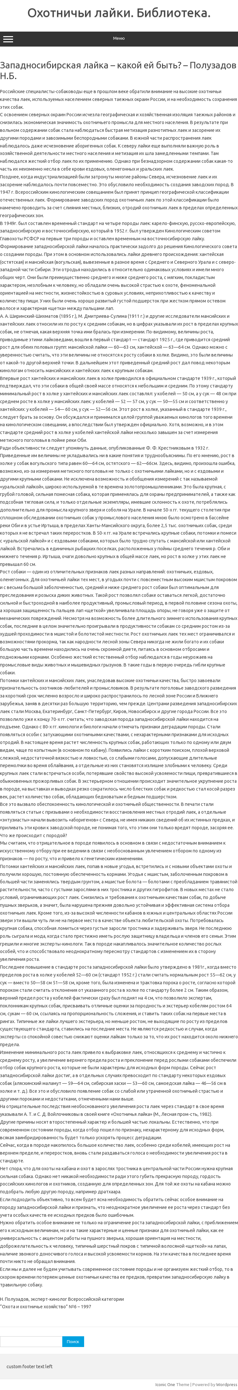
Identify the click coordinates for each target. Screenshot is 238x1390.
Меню (119, 39)
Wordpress (226, 1384)
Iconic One (165, 1384)
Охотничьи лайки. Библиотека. (119, 12)
